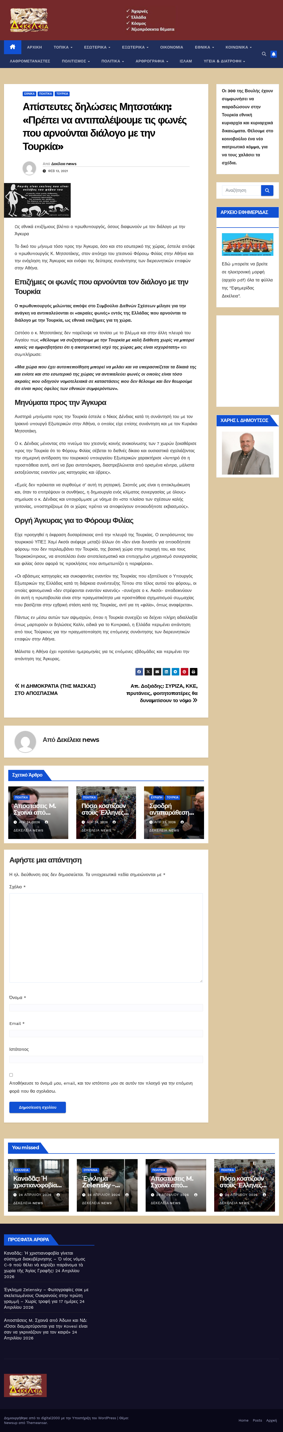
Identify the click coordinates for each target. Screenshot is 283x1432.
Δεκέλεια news (63, 163)
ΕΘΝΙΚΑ (203, 47)
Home (244, 1420)
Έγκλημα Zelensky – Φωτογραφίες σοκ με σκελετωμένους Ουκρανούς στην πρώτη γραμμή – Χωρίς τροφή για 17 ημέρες (46, 1295)
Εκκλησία (22, 1170)
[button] (264, 54)
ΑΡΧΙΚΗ (34, 47)
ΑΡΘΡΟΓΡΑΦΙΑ (151, 61)
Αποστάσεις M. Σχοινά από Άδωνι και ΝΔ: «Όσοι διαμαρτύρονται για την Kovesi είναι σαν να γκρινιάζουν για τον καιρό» (45, 1326)
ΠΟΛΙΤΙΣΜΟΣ (74, 61)
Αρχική (271, 1420)
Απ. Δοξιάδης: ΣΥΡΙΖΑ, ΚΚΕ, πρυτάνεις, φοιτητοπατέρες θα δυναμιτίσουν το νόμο (162, 693)
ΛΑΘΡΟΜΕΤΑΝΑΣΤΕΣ (30, 61)
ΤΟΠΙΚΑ (62, 47)
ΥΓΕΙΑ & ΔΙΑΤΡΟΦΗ (223, 61)
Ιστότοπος (19, 1049)
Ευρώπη (156, 797)
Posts (257, 1420)
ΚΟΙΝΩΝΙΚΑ (237, 47)
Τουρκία (62, 93)
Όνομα (17, 997)
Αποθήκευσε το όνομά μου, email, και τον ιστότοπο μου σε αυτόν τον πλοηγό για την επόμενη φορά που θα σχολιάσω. (101, 1087)
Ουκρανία (91, 1170)
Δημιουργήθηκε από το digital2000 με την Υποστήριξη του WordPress (60, 1418)
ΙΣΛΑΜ (186, 61)
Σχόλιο (17, 886)
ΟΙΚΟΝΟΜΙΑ (171, 47)
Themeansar (36, 1423)
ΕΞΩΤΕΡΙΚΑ (134, 47)
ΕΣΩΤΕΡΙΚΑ (96, 47)
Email (17, 1023)
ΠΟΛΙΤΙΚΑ (111, 61)
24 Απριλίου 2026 (36, 1195)
